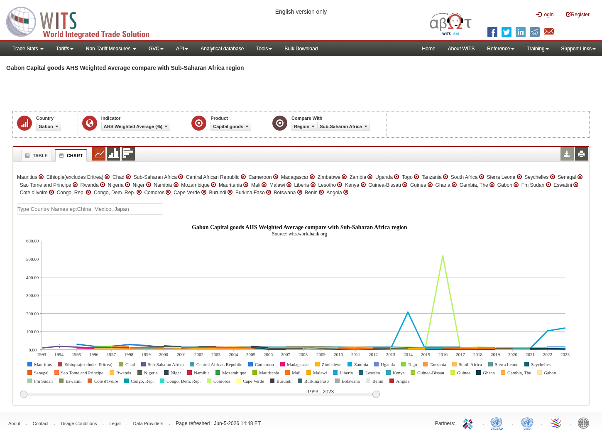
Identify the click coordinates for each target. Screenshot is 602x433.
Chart (70, 155)
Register (578, 14)
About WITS (461, 49)
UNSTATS (527, 422)
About (14, 423)
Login (544, 14)
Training (538, 49)
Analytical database (222, 49)
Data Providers (148, 423)
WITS (83, 21)
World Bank (585, 422)
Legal (115, 423)
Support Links (578, 49)
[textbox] (90, 209)
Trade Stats (28, 49)
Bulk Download (301, 49)
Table (35, 155)
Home (429, 49)
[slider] (199, 394)
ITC (469, 422)
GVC (156, 49)
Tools (264, 49)
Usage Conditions (79, 423)
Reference (500, 49)
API (182, 49)
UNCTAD (498, 422)
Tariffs (64, 49)
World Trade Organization (556, 422)
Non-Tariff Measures (111, 49)
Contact (41, 423)
